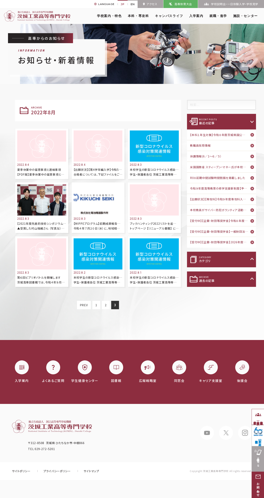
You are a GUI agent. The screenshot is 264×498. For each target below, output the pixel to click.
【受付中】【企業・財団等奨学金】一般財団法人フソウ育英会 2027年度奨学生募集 (223, 232)
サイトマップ (91, 471)
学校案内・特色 (109, 16)
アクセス (152, 4)
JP (122, 4)
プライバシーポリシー (57, 471)
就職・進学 (218, 16)
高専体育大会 (183, 4)
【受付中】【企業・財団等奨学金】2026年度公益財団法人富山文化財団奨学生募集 (223, 242)
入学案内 (196, 16)
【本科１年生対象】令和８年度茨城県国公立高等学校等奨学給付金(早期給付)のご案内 (223, 135)
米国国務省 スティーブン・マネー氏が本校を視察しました (223, 167)
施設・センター (245, 16)
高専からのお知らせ (46, 38)
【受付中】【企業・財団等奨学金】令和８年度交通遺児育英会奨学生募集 (223, 221)
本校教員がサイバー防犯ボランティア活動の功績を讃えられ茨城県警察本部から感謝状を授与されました (223, 210)
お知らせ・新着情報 (56, 57)
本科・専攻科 (138, 16)
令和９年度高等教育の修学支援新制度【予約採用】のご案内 (223, 188)
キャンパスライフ (169, 16)
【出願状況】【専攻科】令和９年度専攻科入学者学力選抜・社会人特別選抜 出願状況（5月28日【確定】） (223, 199)
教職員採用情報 (200, 145)
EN (133, 4)
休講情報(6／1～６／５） (206, 156)
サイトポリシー (21, 471)
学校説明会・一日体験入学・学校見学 (234, 4)
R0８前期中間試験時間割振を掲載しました (217, 178)
